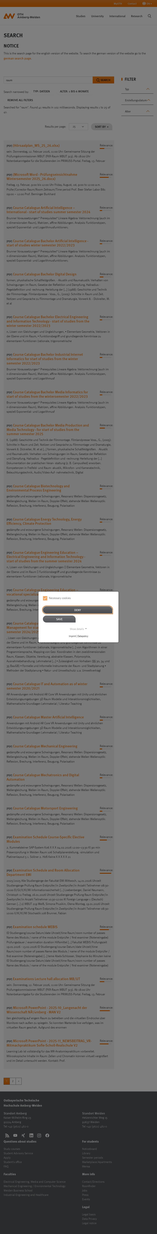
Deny (77, 610)
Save (59, 619)
